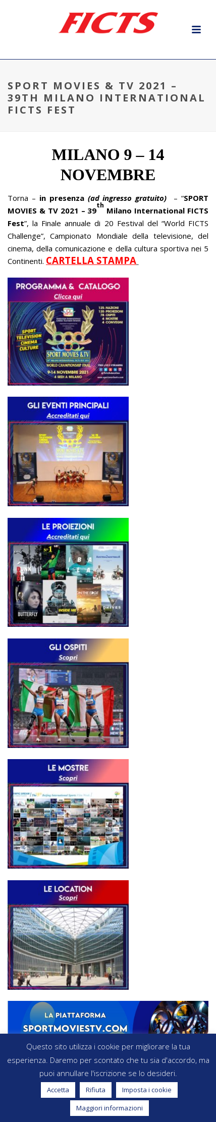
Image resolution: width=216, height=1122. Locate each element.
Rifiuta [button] (95, 1089)
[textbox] (108, 164)
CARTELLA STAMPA (91, 260)
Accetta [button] (58, 1089)
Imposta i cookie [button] (147, 1089)
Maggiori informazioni (109, 1107)
